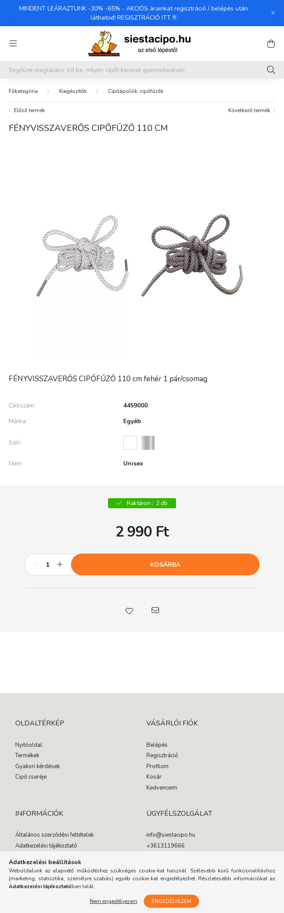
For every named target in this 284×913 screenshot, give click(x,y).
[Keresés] (271, 70)
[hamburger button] (13, 43)
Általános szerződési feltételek (54, 835)
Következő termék (249, 110)
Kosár (154, 777)
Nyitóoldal (28, 745)
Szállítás (26, 867)
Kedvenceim (161, 788)
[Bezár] (273, 13)
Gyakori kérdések (37, 766)
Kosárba (165, 565)
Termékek (27, 755)
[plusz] (59, 564)
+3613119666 (165, 846)
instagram (165, 874)
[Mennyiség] (47, 564)
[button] (129, 610)
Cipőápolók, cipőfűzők (135, 91)
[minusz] (35, 564)
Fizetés (24, 856)
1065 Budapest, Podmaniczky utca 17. (195, 856)
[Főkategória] (23, 91)
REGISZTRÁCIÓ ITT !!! (146, 18)
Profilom (157, 766)
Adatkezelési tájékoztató (46, 846)
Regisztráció (162, 755)
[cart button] (271, 43)
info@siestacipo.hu (170, 835)
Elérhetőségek (33, 878)
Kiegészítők (73, 91)
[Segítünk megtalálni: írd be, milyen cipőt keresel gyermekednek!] (142, 70)
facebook (148, 874)
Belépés (157, 745)
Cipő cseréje (31, 777)
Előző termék (29, 110)
